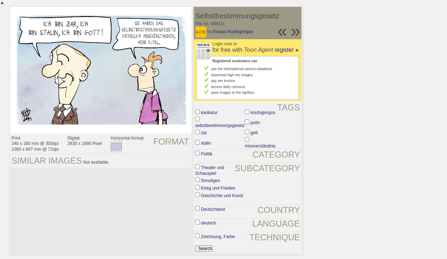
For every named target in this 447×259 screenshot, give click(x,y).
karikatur (209, 112)
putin (255, 122)
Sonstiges (210, 180)
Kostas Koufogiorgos (233, 31)
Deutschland (213, 209)
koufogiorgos (262, 112)
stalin (206, 143)
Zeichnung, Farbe (218, 236)
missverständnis (260, 146)
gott (254, 132)
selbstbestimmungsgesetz (220, 125)
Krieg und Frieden (218, 188)
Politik (206, 153)
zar (204, 132)
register (287, 50)
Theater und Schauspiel (209, 170)
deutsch (208, 223)
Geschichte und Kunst (222, 195)
